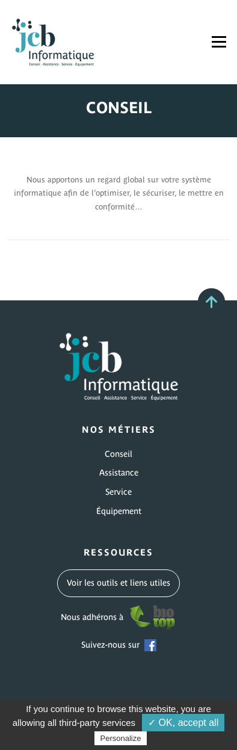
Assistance (118, 472)
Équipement (118, 511)
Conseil (118, 454)
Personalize (120, 738)
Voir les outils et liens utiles (118, 582)
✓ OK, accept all (183, 722)
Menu (218, 41)
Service (118, 492)
